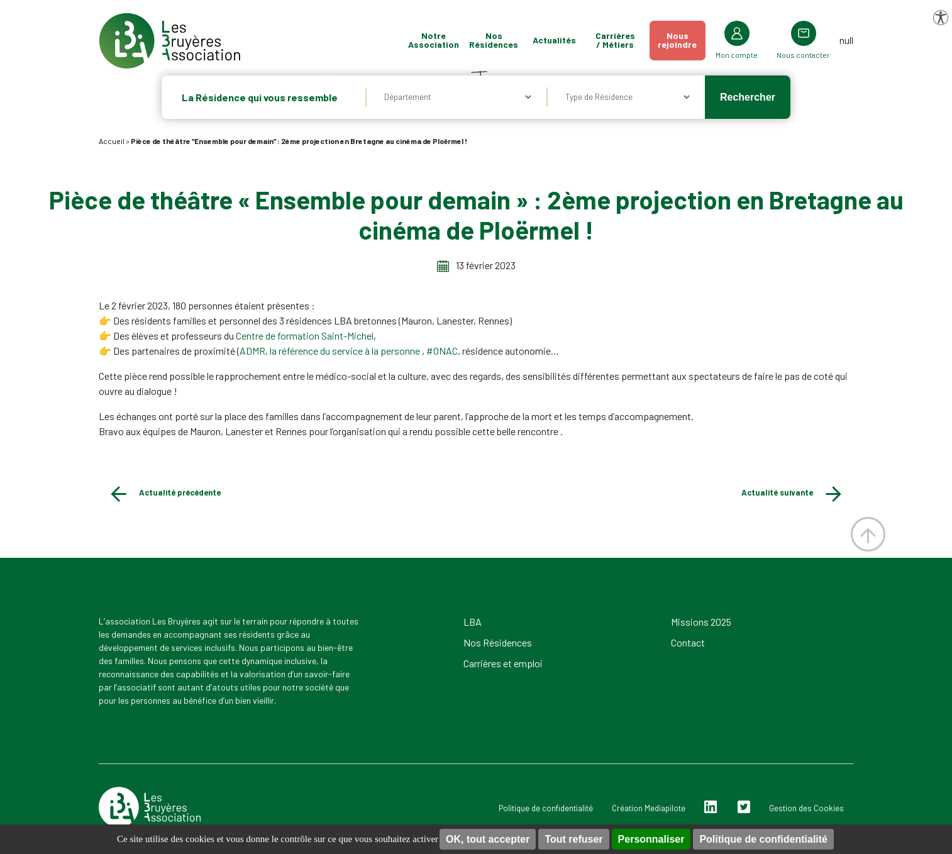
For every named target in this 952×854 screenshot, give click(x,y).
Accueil (112, 140)
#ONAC (442, 351)
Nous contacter (817, 54)
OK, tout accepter (487, 839)
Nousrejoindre (691, 40)
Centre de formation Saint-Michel (305, 335)
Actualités (568, 40)
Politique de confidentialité (763, 839)
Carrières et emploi (503, 663)
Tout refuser (573, 839)
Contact (688, 642)
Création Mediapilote (648, 808)
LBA (472, 622)
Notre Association (447, 40)
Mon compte (750, 54)
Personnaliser (651, 839)
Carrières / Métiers (629, 40)
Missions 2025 (701, 622)
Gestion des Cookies (806, 808)
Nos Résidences (507, 40)
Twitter (744, 807)
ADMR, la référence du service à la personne (331, 351)
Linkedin (710, 807)
